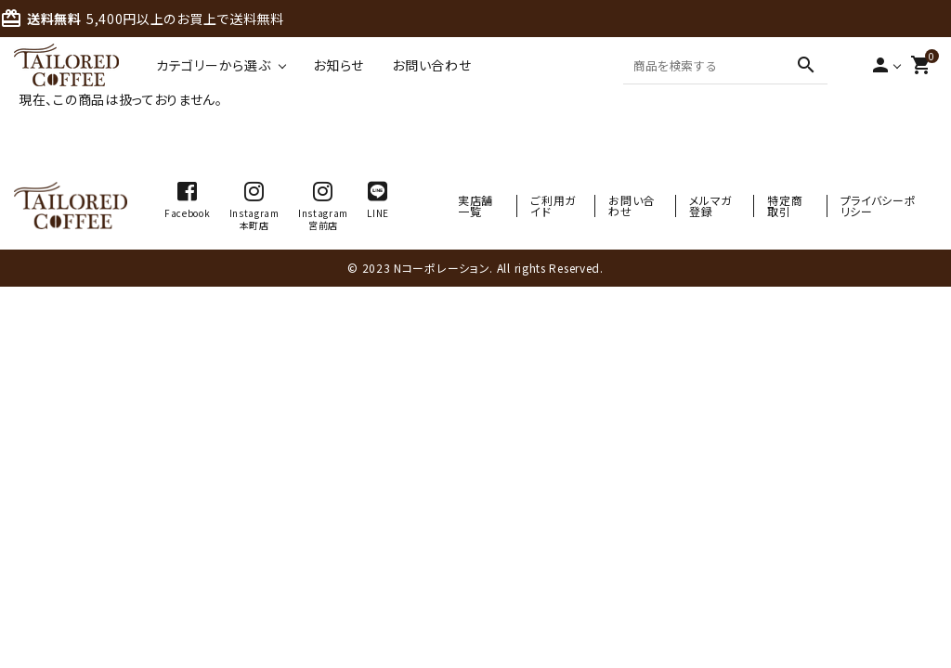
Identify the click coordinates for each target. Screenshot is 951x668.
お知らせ (338, 65)
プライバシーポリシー (878, 205)
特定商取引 (784, 205)
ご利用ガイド (553, 205)
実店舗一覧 (475, 205)
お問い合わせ (431, 65)
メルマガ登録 (710, 205)
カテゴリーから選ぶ (213, 65)
